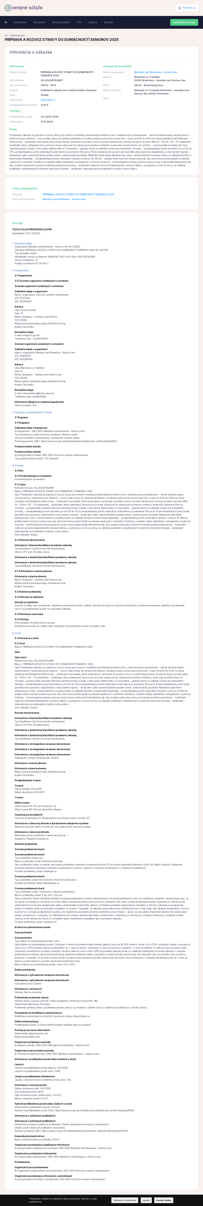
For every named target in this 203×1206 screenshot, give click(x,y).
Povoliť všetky (163, 1200)
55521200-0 (48, 100)
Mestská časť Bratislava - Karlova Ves (155, 72)
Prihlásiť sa (189, 7)
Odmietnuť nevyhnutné (124, 1200)
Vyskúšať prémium (184, 22)
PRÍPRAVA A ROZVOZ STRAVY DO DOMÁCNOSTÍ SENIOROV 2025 (78, 194)
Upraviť (146, 1200)
